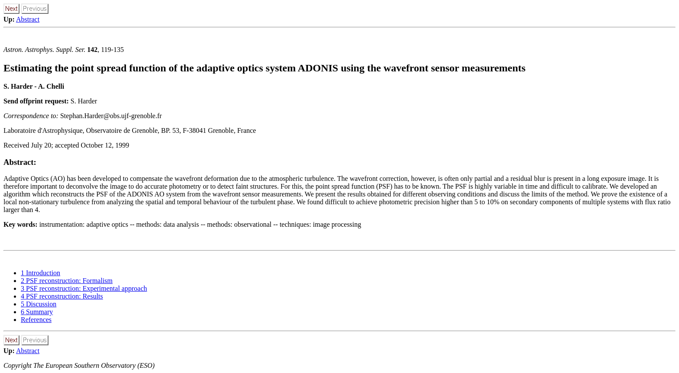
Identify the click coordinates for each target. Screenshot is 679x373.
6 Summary (37, 311)
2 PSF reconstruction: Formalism (67, 280)
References (36, 319)
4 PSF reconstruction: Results (62, 296)
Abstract (27, 19)
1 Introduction (40, 273)
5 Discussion (38, 304)
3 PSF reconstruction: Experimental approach (84, 288)
